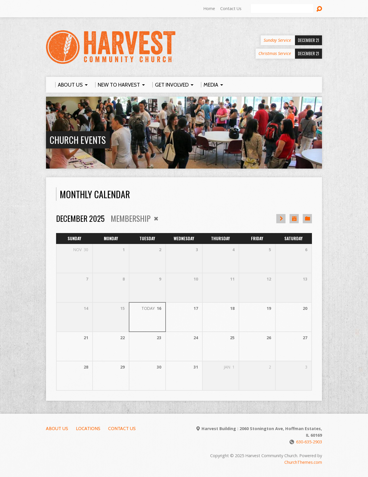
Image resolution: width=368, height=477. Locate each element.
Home (209, 8)
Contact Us (230, 8)
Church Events (77, 139)
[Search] (282, 8)
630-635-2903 (309, 441)
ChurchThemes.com (303, 462)
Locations (88, 428)
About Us (57, 428)
